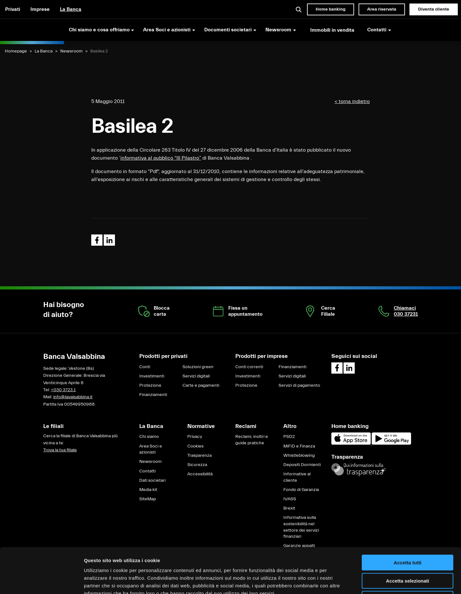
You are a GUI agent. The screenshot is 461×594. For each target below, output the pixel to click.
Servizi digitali (196, 376)
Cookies (195, 446)
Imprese (40, 9)
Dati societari (152, 480)
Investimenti (151, 376)
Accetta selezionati (407, 535)
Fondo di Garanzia (301, 489)
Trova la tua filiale (60, 450)
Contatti (147, 471)
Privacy (194, 436)
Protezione (150, 385)
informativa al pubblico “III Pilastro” (160, 158)
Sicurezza (197, 464)
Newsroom (71, 51)
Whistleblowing (299, 455)
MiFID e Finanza (299, 446)
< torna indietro (352, 101)
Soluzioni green (198, 366)
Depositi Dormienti (302, 464)
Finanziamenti (153, 394)
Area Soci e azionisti (150, 449)
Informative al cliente (297, 477)
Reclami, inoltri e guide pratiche (251, 440)
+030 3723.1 (63, 389)
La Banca (70, 9)
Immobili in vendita (332, 30)
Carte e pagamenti (200, 385)
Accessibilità (200, 474)
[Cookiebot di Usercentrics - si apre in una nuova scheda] (41, 581)
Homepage (16, 51)
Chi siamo (149, 436)
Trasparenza (199, 455)
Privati (12, 9)
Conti (144, 366)
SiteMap (147, 499)
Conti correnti (249, 366)
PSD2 (289, 436)
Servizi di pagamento (299, 385)
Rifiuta (407, 553)
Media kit (148, 489)
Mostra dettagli (336, 581)
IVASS (289, 499)
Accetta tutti (408, 517)
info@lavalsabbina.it (73, 397)
